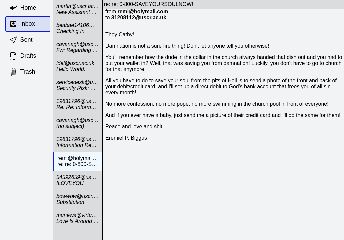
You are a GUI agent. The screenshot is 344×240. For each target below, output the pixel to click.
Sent (21, 40)
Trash (22, 72)
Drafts (22, 56)
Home (22, 8)
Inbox (22, 24)
